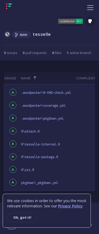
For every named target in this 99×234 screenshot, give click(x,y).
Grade (10, 78)
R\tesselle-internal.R (40, 144)
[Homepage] (25, 7)
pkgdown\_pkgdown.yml (39, 183)
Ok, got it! (22, 217)
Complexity (86, 78)
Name (26, 78)
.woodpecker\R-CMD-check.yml (46, 93)
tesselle (42, 34)
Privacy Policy (70, 205)
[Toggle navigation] (90, 7)
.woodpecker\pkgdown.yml (42, 118)
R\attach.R (30, 131)
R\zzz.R (27, 170)
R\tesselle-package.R (39, 157)
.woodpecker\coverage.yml (43, 106)
